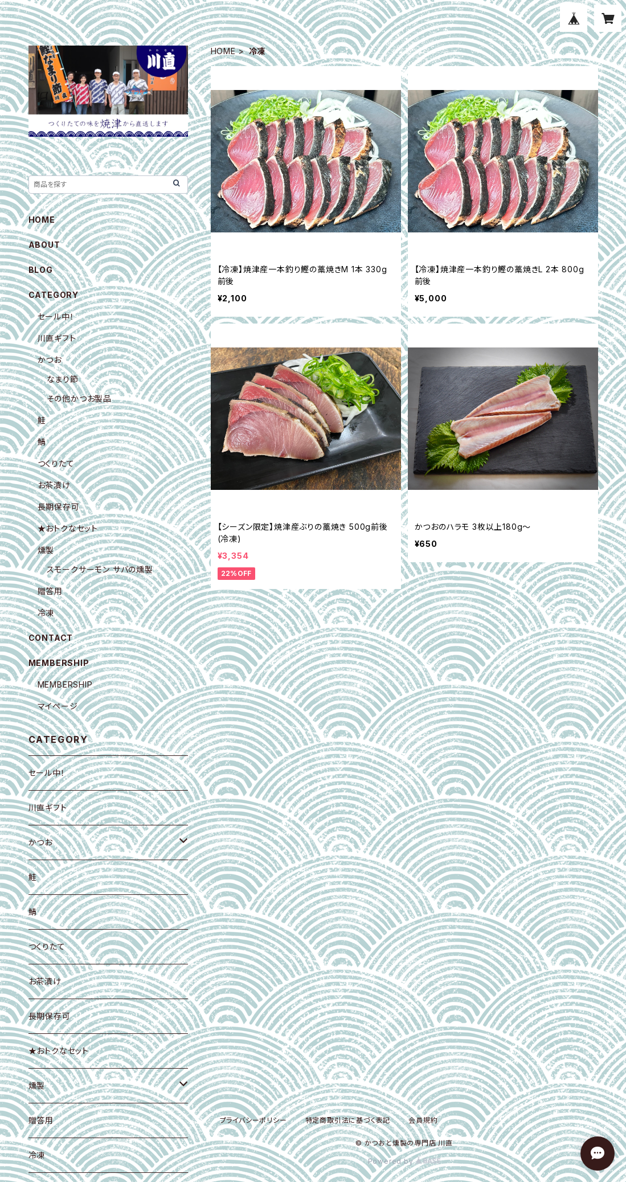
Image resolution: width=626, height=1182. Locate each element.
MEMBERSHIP (65, 684)
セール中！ (56, 316)
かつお (50, 360)
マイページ (58, 706)
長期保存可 (59, 507)
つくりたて (56, 463)
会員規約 (422, 1120)
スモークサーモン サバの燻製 (100, 569)
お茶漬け (54, 485)
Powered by (404, 1161)
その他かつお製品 (79, 398)
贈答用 (50, 591)
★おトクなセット (68, 528)
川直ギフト (57, 338)
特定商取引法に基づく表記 (348, 1120)
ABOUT (44, 245)
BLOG (40, 270)
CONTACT (50, 638)
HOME (223, 51)
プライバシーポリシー (253, 1120)
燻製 (46, 550)
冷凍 (46, 612)
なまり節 (63, 379)
